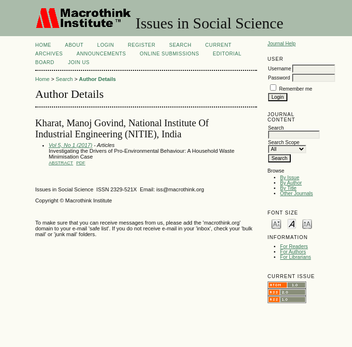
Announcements (101, 53)
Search (180, 45)
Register (141, 45)
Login (105, 45)
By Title (288, 188)
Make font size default (292, 223)
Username (279, 68)
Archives (49, 53)
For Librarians (295, 257)
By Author (291, 183)
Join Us (79, 62)
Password (279, 77)
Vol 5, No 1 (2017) (70, 145)
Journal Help (282, 43)
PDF (80, 162)
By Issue (289, 177)
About (74, 45)
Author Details (97, 79)
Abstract (61, 162)
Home (43, 45)
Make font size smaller (276, 223)
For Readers (294, 246)
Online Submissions (169, 53)
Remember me (295, 89)
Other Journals (296, 193)
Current (218, 45)
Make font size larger (307, 223)
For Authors (293, 251)
